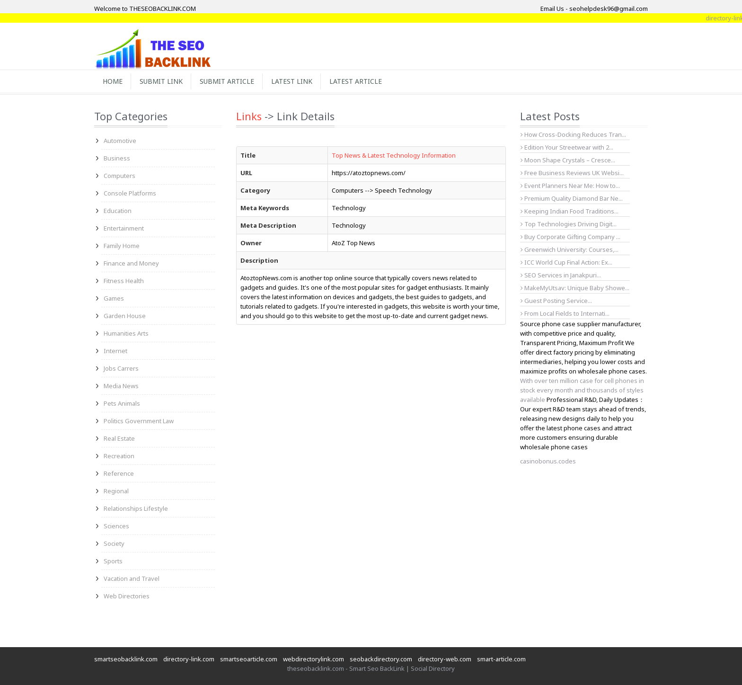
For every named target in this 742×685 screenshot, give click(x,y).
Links (249, 116)
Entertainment (124, 228)
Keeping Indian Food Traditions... (569, 211)
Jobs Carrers (121, 368)
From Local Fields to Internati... (565, 313)
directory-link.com (188, 659)
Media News (121, 386)
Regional (116, 491)
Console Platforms (130, 193)
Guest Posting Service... (556, 300)
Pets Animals (122, 403)
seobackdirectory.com (381, 659)
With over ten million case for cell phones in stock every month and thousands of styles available (582, 390)
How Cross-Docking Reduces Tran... (573, 134)
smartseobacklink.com (126, 659)
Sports (113, 561)
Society (114, 543)
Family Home (122, 245)
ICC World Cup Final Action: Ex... (566, 262)
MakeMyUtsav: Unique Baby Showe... (575, 288)
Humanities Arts (126, 333)
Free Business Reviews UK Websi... (572, 173)
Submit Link (161, 81)
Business (117, 158)
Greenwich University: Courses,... (569, 249)
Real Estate (119, 438)
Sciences (116, 526)
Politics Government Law (139, 421)
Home (113, 81)
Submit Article (227, 81)
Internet (115, 351)
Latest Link (291, 81)
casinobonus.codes (548, 461)
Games (114, 298)
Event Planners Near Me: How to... (570, 185)
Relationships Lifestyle (136, 508)
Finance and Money (131, 263)
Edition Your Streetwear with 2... (567, 147)
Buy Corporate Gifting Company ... (570, 236)
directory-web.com (444, 659)
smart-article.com (501, 659)
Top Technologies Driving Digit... (569, 224)
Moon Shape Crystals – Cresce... (568, 160)
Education (118, 210)
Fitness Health (124, 280)
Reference (119, 473)
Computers (119, 175)
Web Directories (127, 596)
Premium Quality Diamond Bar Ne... (572, 198)
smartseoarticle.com (248, 659)
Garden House (125, 315)
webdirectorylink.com (313, 659)
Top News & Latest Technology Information (394, 155)
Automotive (120, 140)
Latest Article (355, 81)
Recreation (119, 456)
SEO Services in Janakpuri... (561, 275)
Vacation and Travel (131, 578)
